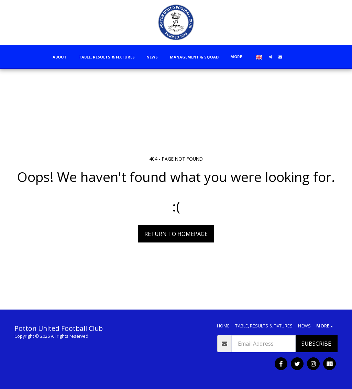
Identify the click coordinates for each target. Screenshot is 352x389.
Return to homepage (176, 234)
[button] (270, 57)
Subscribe (316, 343)
